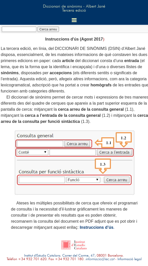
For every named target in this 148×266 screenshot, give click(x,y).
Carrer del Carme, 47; (79, 255)
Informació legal (129, 259)
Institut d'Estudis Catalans (42, 255)
